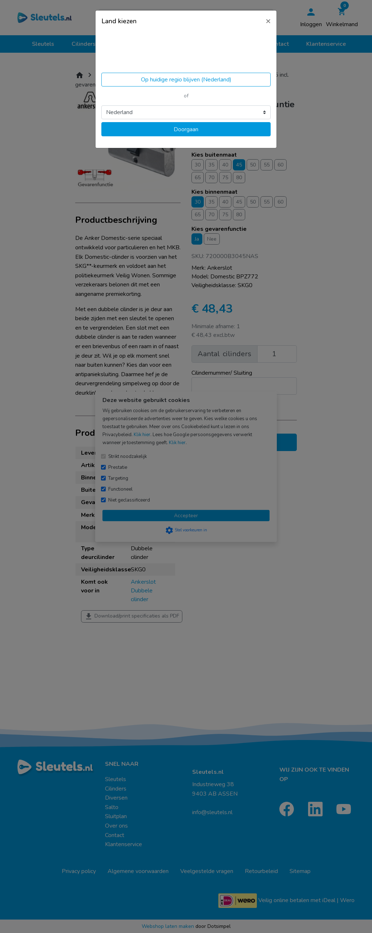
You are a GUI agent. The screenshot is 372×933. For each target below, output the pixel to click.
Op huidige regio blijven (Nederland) (186, 80)
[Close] (268, 21)
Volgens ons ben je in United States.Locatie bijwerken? (147, 50)
